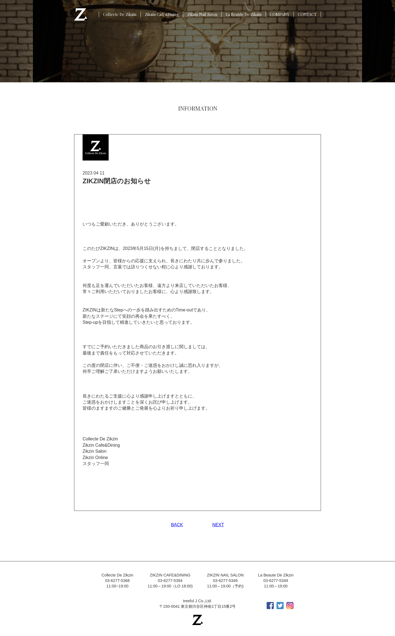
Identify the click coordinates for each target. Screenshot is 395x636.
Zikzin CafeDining (162, 14)
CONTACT (307, 14)
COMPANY (279, 14)
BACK (177, 524)
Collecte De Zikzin (119, 14)
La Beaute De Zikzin (243, 14)
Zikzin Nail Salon (202, 14)
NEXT (218, 524)
